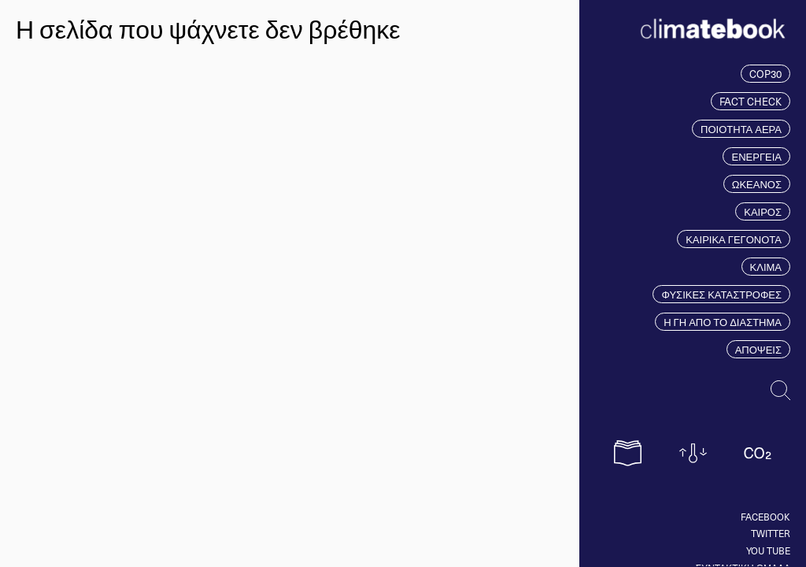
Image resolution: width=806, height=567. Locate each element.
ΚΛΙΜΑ (766, 266)
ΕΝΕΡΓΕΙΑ (756, 156)
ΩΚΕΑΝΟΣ (757, 183)
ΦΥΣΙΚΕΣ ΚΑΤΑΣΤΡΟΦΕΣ (721, 294)
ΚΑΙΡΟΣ (763, 211)
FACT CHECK (750, 101)
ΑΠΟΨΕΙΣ (758, 349)
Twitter (770, 533)
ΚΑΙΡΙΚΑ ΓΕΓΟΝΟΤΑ (734, 239)
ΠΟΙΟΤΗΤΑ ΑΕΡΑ (741, 128)
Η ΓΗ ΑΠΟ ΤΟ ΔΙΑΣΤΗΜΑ (723, 321)
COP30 (765, 73)
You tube (768, 550)
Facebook (765, 517)
